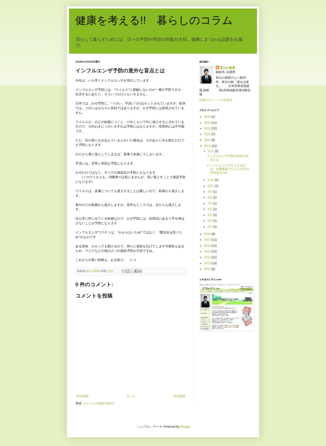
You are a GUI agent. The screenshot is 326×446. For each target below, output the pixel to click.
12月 (210, 151)
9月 (210, 191)
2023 (207, 122)
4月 (210, 215)
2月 (210, 226)
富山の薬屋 (227, 67)
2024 (207, 116)
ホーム (130, 396)
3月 (210, 220)
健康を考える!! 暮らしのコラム (154, 20)
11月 (210, 180)
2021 (207, 134)
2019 (207, 146)
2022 (207, 128)
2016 (207, 245)
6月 (210, 209)
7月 (210, 203)
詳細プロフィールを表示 (215, 100)
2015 (207, 251)
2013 (207, 263)
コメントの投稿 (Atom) (98, 403)
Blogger (185, 426)
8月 (210, 197)
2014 (207, 257)
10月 (210, 186)
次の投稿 (82, 396)
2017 (207, 239)
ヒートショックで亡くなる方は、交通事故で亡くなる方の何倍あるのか (228, 169)
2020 (207, 140)
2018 (207, 234)
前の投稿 (179, 396)
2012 (207, 269)
